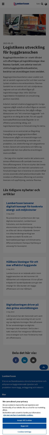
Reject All (24, 426)
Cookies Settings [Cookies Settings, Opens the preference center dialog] (24, 432)
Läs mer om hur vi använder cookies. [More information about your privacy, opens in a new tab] (18, 415)
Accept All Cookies (24, 420)
